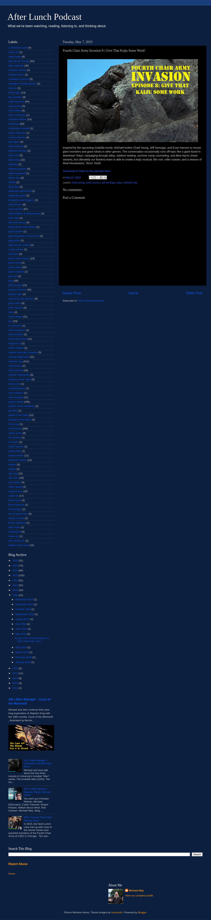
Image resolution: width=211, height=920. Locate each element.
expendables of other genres (24, 213)
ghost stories (15, 231)
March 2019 (22, 652)
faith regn (13, 218)
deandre (13, 164)
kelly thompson (16, 330)
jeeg (10, 280)
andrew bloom (16, 74)
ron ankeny (14, 437)
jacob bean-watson (19, 258)
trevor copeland (17, 522)
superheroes (15, 491)
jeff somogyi (108, 182)
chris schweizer (17, 115)
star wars (13, 477)
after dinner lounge (19, 61)
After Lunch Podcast (44, 17)
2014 (15, 678)
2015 (15, 673)
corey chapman (17, 132)
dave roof (13, 155)
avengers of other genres (22, 83)
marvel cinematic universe (23, 352)
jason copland (16, 271)
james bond (14, 267)
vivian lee (13, 536)
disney (12, 182)
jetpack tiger (15, 294)
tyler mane (14, 527)
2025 (15, 565)
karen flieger (15, 316)
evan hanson (93, 182)
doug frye (13, 186)
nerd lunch (14, 383)
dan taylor (13, 141)
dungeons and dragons (21, 200)
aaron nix (13, 52)
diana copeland (17, 173)
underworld (14, 531)
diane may (14, 177)
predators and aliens (19, 419)
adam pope (14, 56)
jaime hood (14, 262)
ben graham (15, 97)
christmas (13, 123)
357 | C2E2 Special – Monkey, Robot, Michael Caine (37, 791)
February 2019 (23, 657)
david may (14, 159)
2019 (15, 595)
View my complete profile (139, 895)
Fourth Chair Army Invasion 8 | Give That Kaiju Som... (32, 640)
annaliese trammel (18, 79)
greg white (14, 240)
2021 (15, 585)
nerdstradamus (16, 388)
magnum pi (14, 343)
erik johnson (15, 204)
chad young (78, 182)
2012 (15, 688)
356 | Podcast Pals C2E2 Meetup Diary (38, 819)
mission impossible (19, 374)
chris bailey (14, 110)
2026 (15, 560)
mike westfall (15, 370)
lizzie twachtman (17, 338)
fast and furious (17, 222)
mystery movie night (19, 379)
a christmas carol (17, 47)
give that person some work (23, 236)
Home (133, 293)
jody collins (14, 303)
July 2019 (21, 624)
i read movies (15, 249)
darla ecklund (15, 146)
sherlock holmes (17, 460)
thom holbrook (16, 504)
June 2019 (21, 628)
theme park (14, 500)
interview (13, 254)
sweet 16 (13, 495)
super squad (15, 486)
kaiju (119, 182)
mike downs (15, 365)
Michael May (136, 890)
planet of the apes (18, 415)
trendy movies (16, 518)
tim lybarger (15, 509)
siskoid (12, 464)
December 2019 (24, 599)
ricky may (13, 424)
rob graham (14, 428)
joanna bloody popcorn (21, 298)
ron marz (13, 442)
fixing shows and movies (22, 227)
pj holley (13, 410)
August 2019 (22, 619)
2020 (15, 590)
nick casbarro (15, 392)
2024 (15, 570)
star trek (13, 473)
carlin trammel (16, 101)
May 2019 (21, 633)
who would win (16, 540)
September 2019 (25, 614)
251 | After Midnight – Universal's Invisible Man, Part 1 (38, 763)
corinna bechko (17, 137)
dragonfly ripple (17, 195)
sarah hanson (16, 446)
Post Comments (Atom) (91, 300)
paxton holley (15, 401)
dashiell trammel (17, 150)
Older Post (194, 293)
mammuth (116, 912)
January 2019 (23, 662)
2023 (15, 575)
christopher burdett (19, 128)
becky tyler (14, 92)
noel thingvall (15, 397)
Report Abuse (18, 864)
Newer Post (72, 293)
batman (12, 88)
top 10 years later (18, 513)
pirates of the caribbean (21, 406)
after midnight (16, 65)
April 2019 (21, 647)
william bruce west (18, 545)
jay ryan (12, 276)
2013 (15, 683)
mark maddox (16, 347)
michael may (130, 182)
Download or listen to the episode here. (87, 171)
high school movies (19, 245)
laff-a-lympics (15, 334)
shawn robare (16, 455)
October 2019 (23, 609)
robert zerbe (15, 433)
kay (10, 321)
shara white (14, 451)
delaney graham (17, 168)
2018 (15, 668)
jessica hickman (17, 289)
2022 (15, 580)
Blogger (142, 912)
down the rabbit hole (19, 191)
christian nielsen (17, 119)
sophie (12, 469)
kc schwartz (15, 325)
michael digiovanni (18, 356)
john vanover (15, 307)
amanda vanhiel (17, 70)
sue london (14, 482)
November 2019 (24, 604)
